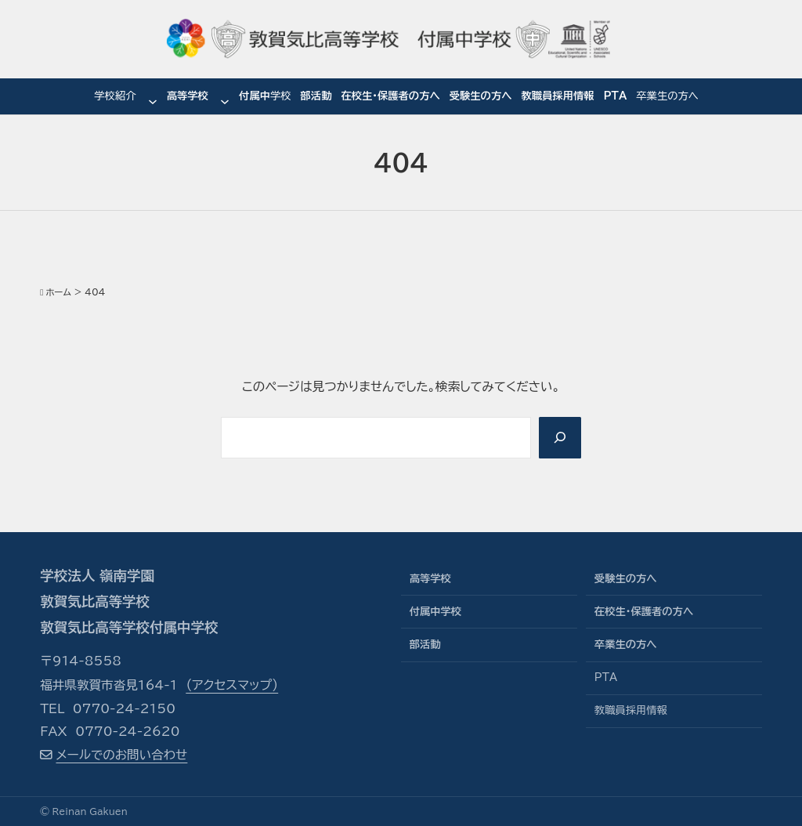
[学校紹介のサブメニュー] (152, 96)
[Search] (559, 437)
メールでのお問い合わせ (121, 754)
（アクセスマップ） (232, 685)
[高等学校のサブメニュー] (224, 96)
